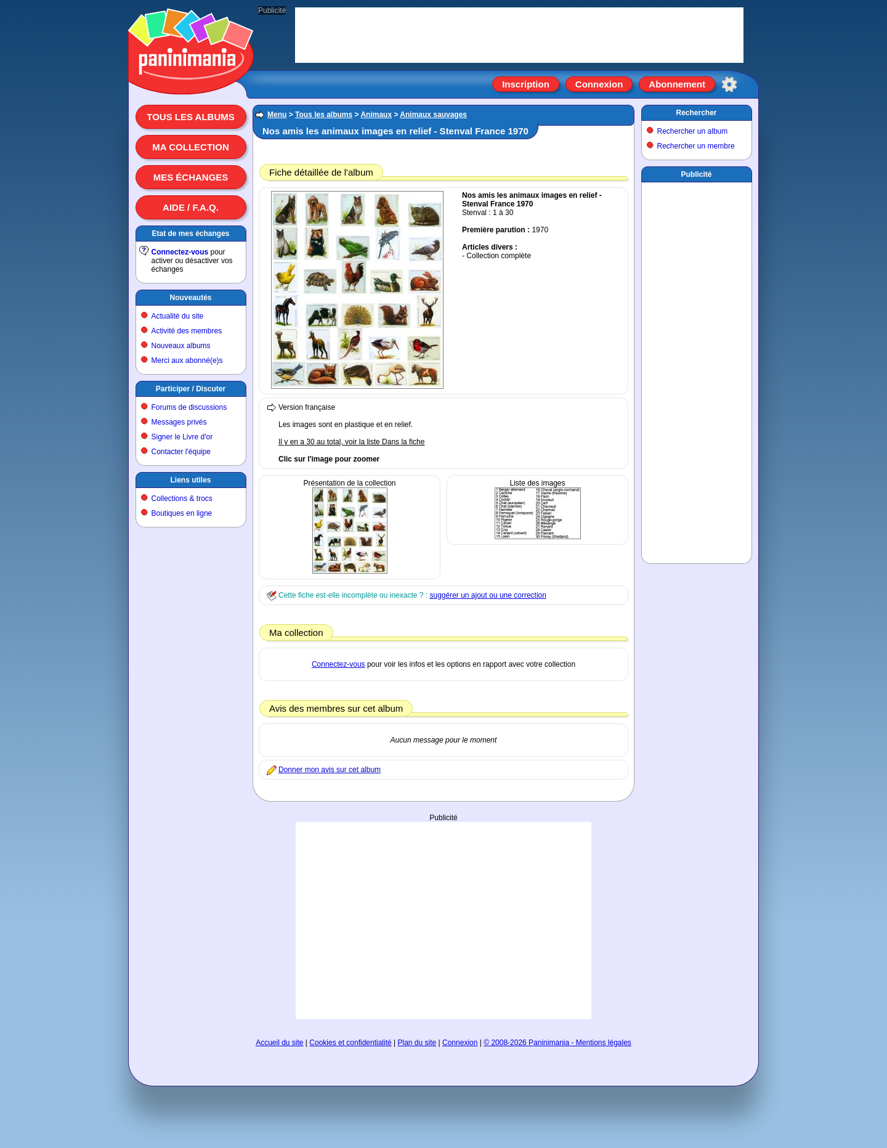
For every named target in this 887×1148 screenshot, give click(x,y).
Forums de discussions (189, 407)
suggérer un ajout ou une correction (487, 595)
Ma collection (190, 147)
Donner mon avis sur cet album (329, 769)
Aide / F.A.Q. (191, 207)
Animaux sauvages (433, 114)
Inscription (525, 84)
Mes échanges (191, 177)
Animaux (376, 114)
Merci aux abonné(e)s (187, 360)
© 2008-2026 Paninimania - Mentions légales (557, 1042)
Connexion (599, 84)
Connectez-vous (180, 252)
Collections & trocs (182, 498)
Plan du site (417, 1042)
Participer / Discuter (190, 389)
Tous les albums (191, 117)
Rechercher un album (692, 131)
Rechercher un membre (696, 146)
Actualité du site (178, 316)
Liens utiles (190, 480)
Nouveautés (190, 297)
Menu (276, 114)
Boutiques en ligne (182, 513)
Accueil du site (279, 1042)
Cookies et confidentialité (350, 1042)
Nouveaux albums (181, 345)
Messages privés (179, 422)
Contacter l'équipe (181, 451)
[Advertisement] (443, 920)
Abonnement (677, 84)
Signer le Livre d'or (182, 437)
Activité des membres (187, 331)
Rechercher (696, 112)
